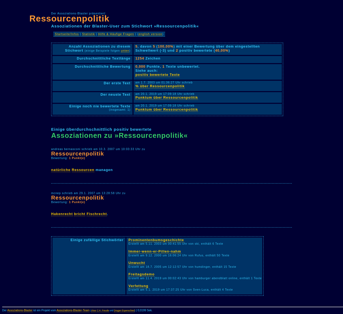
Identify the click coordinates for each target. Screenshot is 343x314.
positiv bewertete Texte (157, 75)
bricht (79, 214)
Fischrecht (96, 214)
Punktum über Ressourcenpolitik (166, 97)
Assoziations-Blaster (20, 310)
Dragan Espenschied (124, 310)
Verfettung (138, 286)
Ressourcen (83, 170)
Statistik (88, 34)
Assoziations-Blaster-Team (73, 310)
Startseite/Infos (67, 34)
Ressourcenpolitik (69, 18)
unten (125, 50)
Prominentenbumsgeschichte (156, 240)
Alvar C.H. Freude (100, 310)
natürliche (60, 170)
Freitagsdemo (141, 274)
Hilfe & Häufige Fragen (116, 34)
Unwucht (136, 263)
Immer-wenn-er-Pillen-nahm (154, 251)
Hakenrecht (62, 214)
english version (150, 34)
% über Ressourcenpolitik (160, 86)
